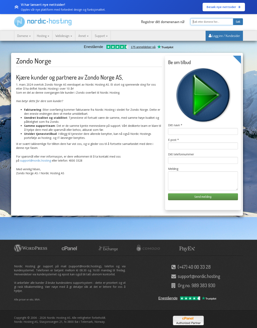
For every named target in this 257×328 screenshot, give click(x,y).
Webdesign (63, 36)
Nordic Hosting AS (58, 318)
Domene (24, 36)
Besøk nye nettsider (224, 7)
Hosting (43, 36)
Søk (238, 21)
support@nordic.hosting (35, 160)
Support (101, 36)
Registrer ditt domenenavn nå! (162, 21)
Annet (83, 36)
